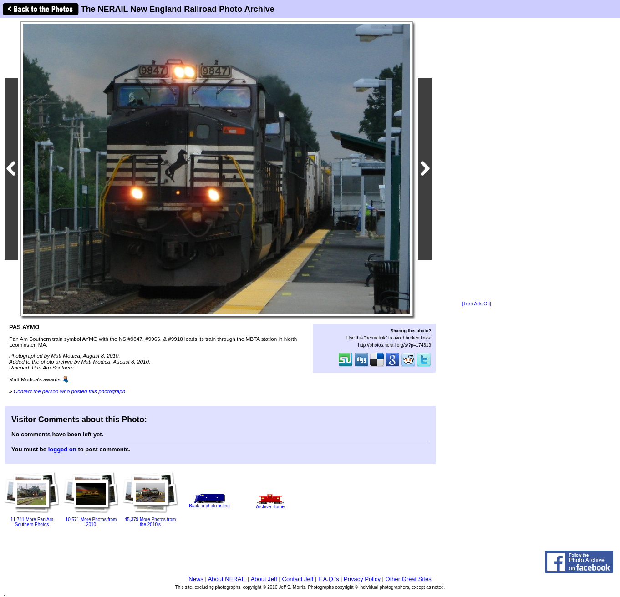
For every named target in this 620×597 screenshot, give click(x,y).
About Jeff (264, 579)
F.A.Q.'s (328, 579)
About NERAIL (227, 579)
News (195, 579)
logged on (62, 449)
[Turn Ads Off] (476, 303)
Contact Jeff (298, 579)
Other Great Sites (409, 579)
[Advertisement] (476, 160)
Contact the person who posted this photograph (70, 391)
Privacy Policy (362, 579)
